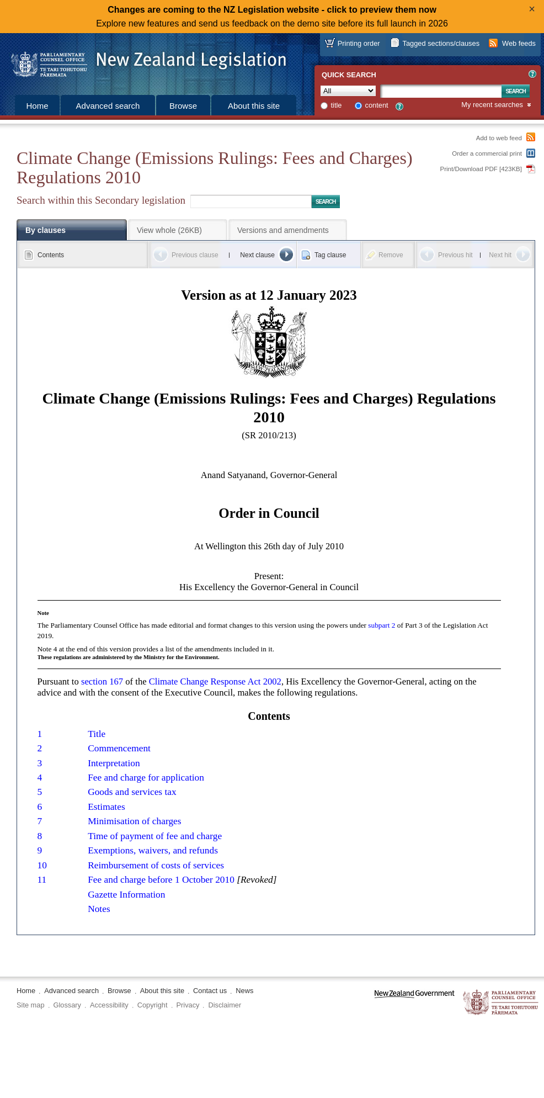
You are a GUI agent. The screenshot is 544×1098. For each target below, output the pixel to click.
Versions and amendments (283, 230)
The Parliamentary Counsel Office (501, 1003)
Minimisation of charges (134, 821)
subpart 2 (381, 625)
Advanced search (108, 105)
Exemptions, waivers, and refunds (153, 850)
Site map (31, 1005)
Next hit (500, 255)
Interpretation (114, 763)
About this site (254, 105)
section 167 (102, 681)
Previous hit (455, 255)
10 (42, 865)
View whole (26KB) (169, 230)
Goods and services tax (132, 792)
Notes (99, 909)
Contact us (210, 990)
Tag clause (330, 255)
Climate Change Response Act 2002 (215, 681)
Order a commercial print (487, 153)
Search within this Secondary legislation (101, 200)
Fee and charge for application (146, 777)
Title (96, 734)
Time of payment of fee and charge (155, 836)
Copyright (152, 1005)
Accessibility (109, 1005)
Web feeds (519, 43)
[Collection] (348, 91)
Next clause (257, 255)
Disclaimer (224, 1005)
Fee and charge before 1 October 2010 (161, 879)
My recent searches (492, 105)
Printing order (359, 43)
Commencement (119, 748)
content (376, 105)
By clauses (45, 230)
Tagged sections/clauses (441, 43)
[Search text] (441, 91)
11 (42, 879)
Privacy (188, 1005)
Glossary (68, 1005)
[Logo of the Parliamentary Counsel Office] (143, 60)
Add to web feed (499, 138)
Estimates (106, 807)
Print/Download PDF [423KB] (481, 169)
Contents (51, 255)
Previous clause (195, 255)
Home (37, 105)
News (244, 990)
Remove (390, 255)
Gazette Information (126, 894)
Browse (183, 105)
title (336, 105)
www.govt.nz (415, 1003)
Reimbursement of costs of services (156, 865)
